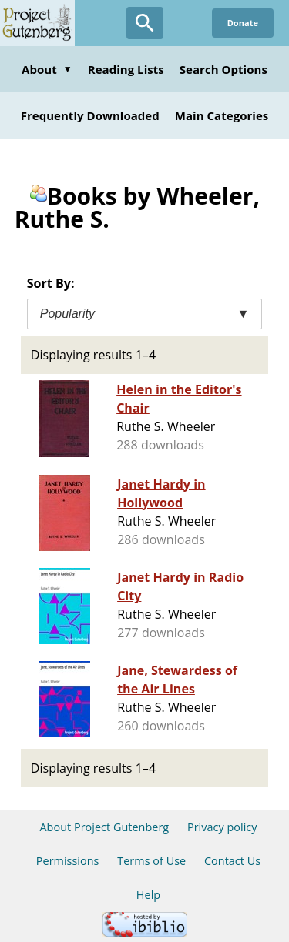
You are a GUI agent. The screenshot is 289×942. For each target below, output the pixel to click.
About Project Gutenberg (104, 827)
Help (148, 894)
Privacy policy (222, 827)
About (47, 69)
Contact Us (232, 860)
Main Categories (222, 115)
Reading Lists (126, 69)
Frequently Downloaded (90, 115)
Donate (242, 22)
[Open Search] (144, 23)
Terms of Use (151, 860)
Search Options (223, 69)
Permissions (67, 860)
